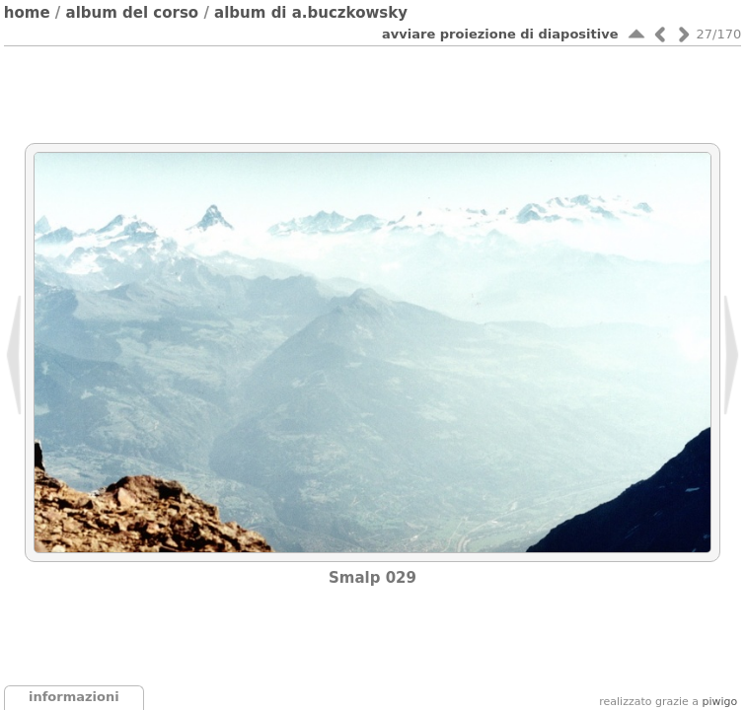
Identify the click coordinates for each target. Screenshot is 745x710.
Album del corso (132, 13)
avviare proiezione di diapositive (500, 34)
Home (27, 13)
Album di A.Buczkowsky (311, 13)
